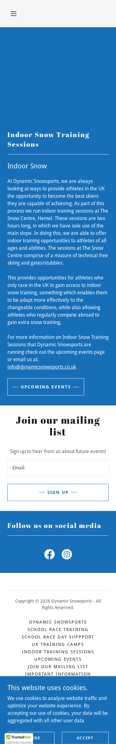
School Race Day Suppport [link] (58, 636)
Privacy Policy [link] (58, 688)
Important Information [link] (58, 674)
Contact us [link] (58, 681)
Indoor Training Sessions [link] (58, 651)
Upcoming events (46, 386)
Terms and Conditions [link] (58, 696)
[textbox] (58, 468)
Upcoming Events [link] (58, 659)
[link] (49, 555)
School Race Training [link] (58, 629)
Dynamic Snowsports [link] (58, 622)
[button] (13, 13)
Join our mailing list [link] (58, 666)
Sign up (58, 492)
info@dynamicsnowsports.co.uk (41, 367)
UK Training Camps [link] (58, 644)
